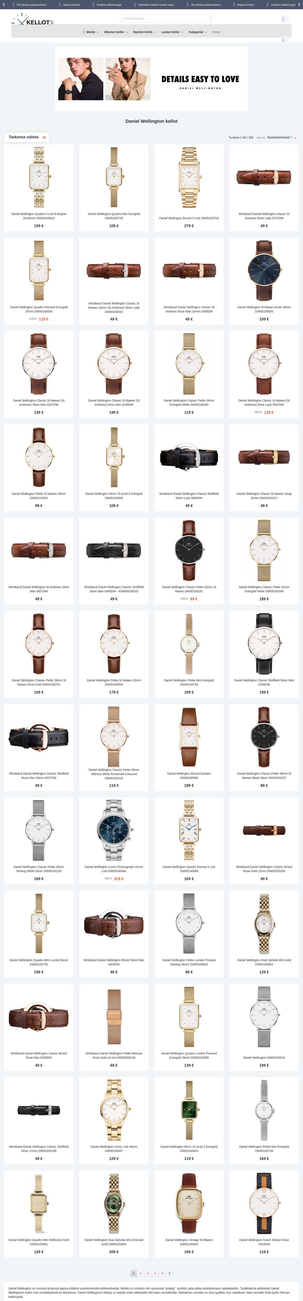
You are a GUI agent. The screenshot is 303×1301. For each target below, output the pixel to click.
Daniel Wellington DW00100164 (272, 968)
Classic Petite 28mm (30, 187)
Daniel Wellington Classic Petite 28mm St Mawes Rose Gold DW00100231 (99, 625)
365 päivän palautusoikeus (32, 4)
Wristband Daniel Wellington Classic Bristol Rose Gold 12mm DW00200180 (272, 795)
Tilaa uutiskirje (128, 1252)
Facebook (257, 1246)
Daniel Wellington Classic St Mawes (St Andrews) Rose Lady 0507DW (272, 371)
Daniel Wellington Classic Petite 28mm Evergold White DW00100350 (214, 371)
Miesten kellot (25, 160)
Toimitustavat (40, 1246)
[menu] (151, 31)
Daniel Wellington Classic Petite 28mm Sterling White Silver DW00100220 (99, 795)
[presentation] (4, 4)
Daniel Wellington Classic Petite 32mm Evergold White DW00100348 (272, 541)
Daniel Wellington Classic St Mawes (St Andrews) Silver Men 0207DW (99, 371)
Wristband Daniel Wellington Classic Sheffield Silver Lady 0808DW (214, 456)
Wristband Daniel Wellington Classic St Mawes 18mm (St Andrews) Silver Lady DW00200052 (156, 286)
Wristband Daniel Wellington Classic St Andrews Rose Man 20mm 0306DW (214, 286)
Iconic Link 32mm (27, 201)
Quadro (21, 207)
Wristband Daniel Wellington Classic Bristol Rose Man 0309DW (99, 964)
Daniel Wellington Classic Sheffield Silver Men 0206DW (272, 627)
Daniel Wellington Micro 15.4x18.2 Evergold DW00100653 (214, 1051)
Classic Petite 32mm (29, 181)
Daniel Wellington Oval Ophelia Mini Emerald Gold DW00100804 (156, 1136)
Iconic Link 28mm (27, 194)
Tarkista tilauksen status (134, 1265)
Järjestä (260, 133)
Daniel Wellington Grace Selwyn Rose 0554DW (272, 1136)
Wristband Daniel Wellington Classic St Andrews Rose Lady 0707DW (272, 201)
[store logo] (32, 19)
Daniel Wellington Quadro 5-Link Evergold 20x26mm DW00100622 (99, 203)
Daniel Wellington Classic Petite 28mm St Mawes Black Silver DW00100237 (272, 710)
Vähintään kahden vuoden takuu (156, 4)
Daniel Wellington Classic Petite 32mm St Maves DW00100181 (214, 542)
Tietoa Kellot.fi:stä (130, 1246)
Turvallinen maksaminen (48, 1259)
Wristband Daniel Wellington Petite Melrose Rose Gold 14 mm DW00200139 (156, 964)
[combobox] (160, 18)
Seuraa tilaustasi (97, 1246)
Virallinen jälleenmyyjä (109, 4)
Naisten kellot (26, 154)
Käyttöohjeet (94, 1252)
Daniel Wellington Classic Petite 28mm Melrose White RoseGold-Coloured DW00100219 (157, 710)
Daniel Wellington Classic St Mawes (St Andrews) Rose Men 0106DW (156, 371)
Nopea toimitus (71, 4)
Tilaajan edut (127, 1259)
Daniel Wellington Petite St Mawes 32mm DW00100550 (156, 627)
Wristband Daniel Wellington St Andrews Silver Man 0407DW (99, 542)
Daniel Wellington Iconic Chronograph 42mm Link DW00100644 (157, 795)
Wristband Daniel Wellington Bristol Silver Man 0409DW (156, 881)
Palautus (91, 1259)
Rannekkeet (24, 214)
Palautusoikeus (42, 1265)
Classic (21, 167)
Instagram (257, 1253)
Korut (216, 32)
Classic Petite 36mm (29, 174)
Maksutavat (39, 1252)
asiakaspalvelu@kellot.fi (177, 1246)
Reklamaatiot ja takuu (46, 1271)
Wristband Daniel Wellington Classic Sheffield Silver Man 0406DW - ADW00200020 (156, 541)
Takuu (90, 1265)
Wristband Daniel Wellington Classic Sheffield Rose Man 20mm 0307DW (99, 710)
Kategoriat (196, 32)
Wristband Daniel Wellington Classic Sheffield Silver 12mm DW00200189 (99, 1049)
